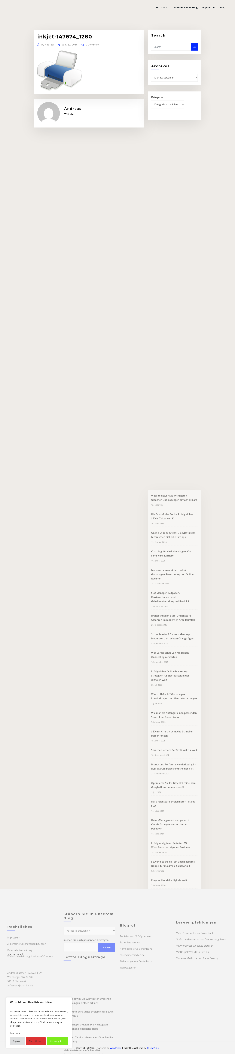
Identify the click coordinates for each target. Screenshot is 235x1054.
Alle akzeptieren (57, 1041)
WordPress (115, 1047)
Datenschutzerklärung (185, 7)
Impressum (208, 7)
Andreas (48, 58)
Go (194, 52)
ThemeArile (153, 1047)
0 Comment (92, 58)
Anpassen (17, 1041)
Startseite (161, 7)
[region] (39, 1022)
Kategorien (157, 103)
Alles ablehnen (36, 1041)
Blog (222, 7)
